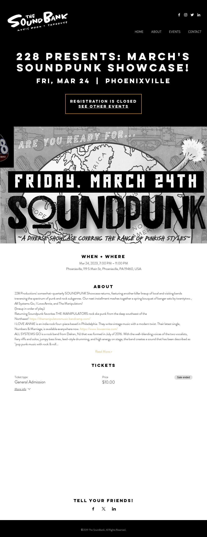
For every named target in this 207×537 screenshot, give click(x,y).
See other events (103, 106)
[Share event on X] (104, 509)
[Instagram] (186, 15)
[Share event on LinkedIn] (114, 509)
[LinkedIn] (199, 15)
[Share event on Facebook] (93, 509)
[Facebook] (179, 15)
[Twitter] (192, 15)
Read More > (103, 351)
